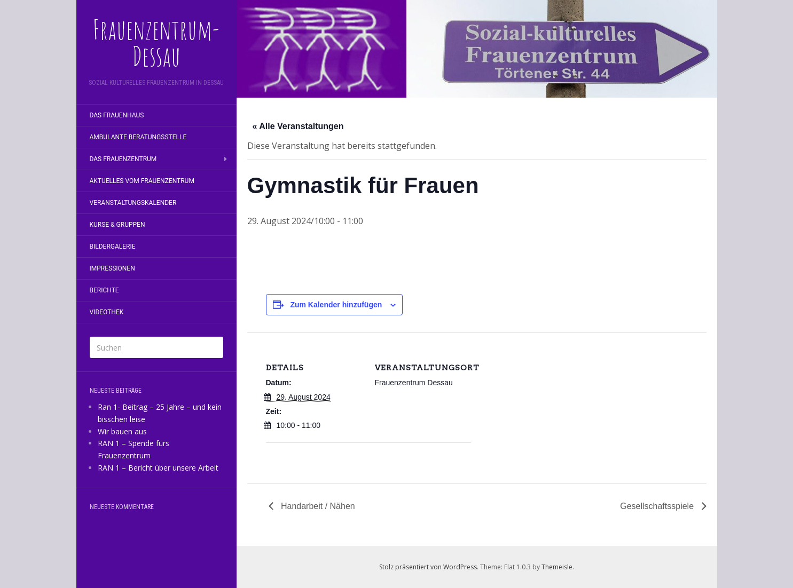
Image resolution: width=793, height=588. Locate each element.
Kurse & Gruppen (117, 224)
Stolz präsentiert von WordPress (428, 566)
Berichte (104, 290)
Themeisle (556, 566)
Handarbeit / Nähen (317, 506)
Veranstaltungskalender (133, 202)
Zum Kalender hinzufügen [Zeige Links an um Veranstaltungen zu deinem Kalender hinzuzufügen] (336, 304)
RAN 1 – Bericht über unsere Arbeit (158, 468)
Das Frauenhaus (117, 115)
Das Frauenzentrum (123, 159)
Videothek (107, 312)
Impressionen (112, 268)
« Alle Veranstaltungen (298, 126)
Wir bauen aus (122, 431)
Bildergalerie (113, 246)
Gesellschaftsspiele (658, 506)
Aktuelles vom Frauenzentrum (142, 181)
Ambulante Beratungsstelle (138, 137)
